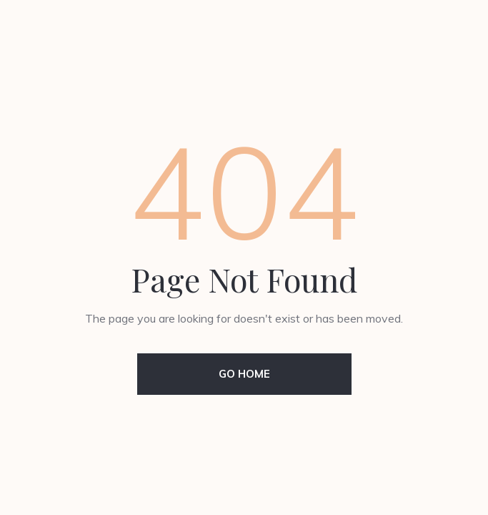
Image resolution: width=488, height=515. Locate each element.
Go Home (244, 374)
